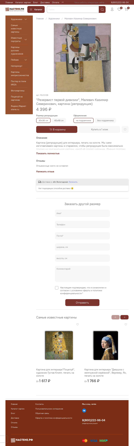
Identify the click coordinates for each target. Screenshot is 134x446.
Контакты (39, 404)
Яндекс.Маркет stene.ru (18, 108)
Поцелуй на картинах (17, 98)
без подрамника (105, 120)
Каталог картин (23, 2)
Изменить (73, 182)
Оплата (55, 2)
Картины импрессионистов (19, 74)
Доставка (45, 2)
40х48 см (59, 120)
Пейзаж (15, 59)
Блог (35, 2)
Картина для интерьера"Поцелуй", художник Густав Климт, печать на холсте (55, 372)
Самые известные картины (16, 28)
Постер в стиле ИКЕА (18, 83)
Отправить (82, 302)
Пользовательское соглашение (49, 409)
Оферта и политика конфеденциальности (53, 418)
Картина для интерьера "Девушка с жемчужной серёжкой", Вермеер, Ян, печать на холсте (105, 372)
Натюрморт (16, 66)
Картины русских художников (17, 50)
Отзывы (14, 427)
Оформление (80, 115)
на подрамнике (83, 120)
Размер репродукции (47, 115)
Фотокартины (17, 90)
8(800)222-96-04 (120, 2)
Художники (54, 18)
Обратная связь (42, 413)
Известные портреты (16, 39)
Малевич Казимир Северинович (80, 18)
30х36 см (43, 120)
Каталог (36, 9)
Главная (9, 2)
